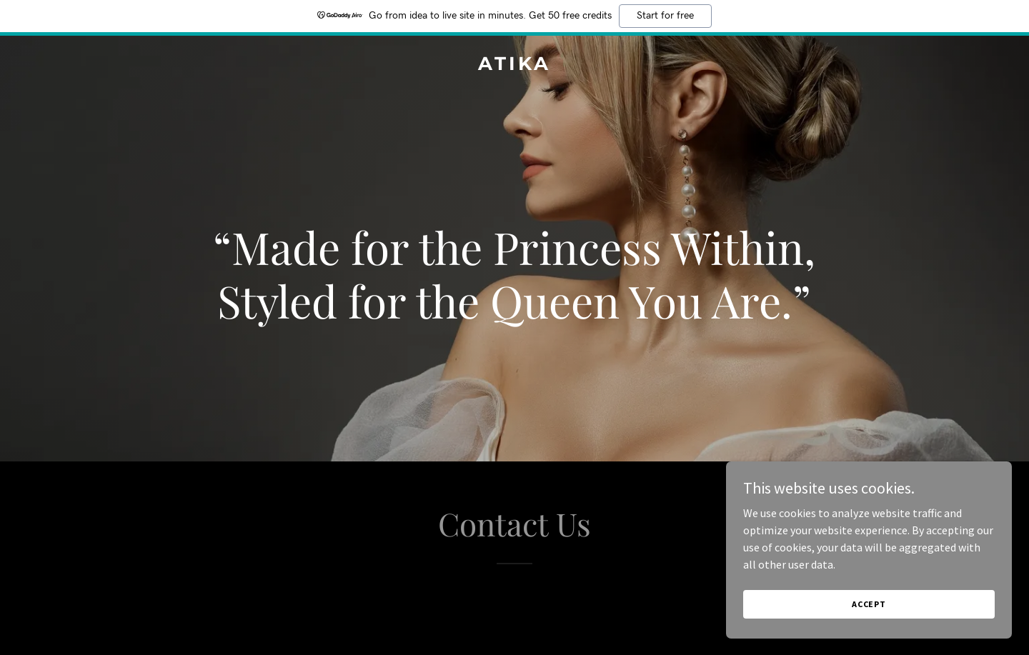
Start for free (665, 16)
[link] (514, 66)
